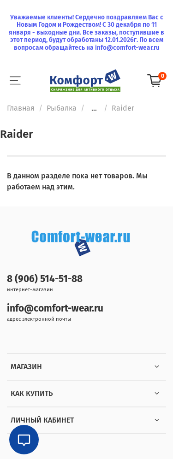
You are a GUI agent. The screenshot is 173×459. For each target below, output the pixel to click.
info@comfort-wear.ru (55, 308)
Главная (21, 108)
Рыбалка (62, 108)
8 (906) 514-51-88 (45, 279)
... (94, 108)
